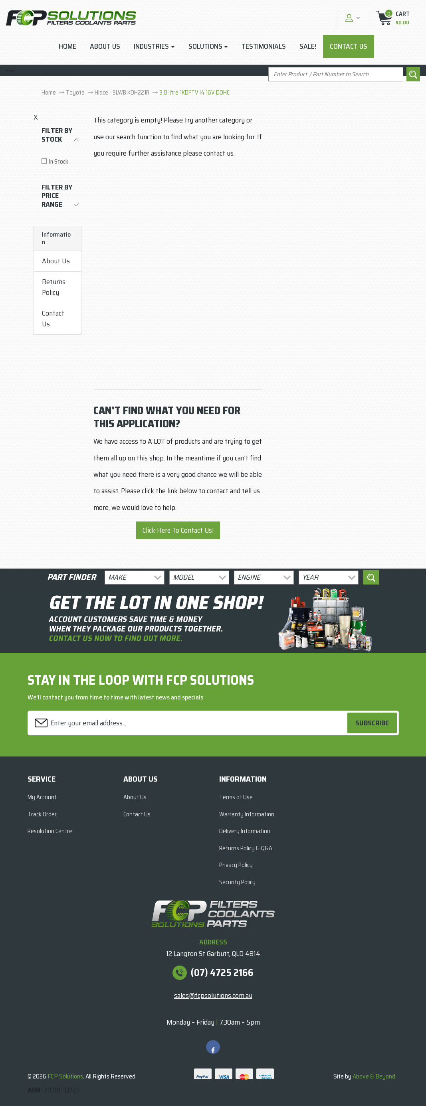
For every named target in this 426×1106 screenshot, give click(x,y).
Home (67, 46)
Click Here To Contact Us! (178, 530)
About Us (105, 46)
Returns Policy (53, 287)
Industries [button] (151, 46)
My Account (42, 797)
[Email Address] (189, 723)
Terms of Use (236, 797)
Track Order (42, 814)
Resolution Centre (50, 831)
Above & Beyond (374, 1076)
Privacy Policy (236, 865)
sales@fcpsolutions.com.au (213, 995)
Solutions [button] (205, 46)
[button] (351, 17)
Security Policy (237, 882)
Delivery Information (244, 831)
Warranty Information (246, 814)
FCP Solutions (65, 1076)
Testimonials (264, 46)
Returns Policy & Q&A (245, 848)
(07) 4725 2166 (222, 973)
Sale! (307, 46)
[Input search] (335, 74)
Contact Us (348, 46)
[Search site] (413, 74)
